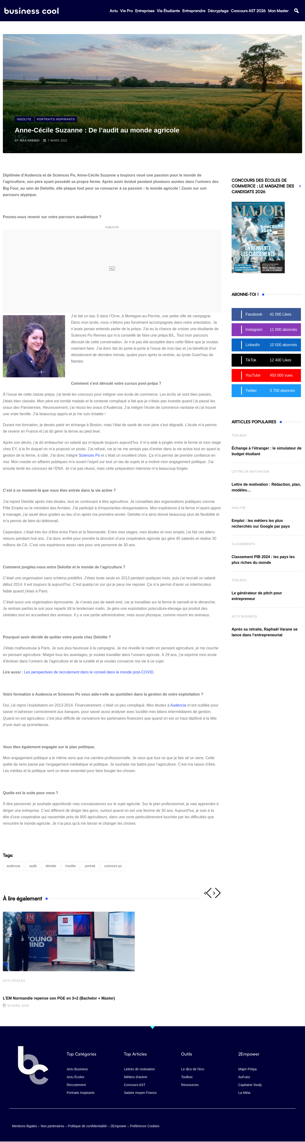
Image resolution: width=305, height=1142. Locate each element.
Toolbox (239, 435)
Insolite (70, 866)
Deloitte (51, 866)
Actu (114, 12)
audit (32, 866)
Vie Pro (126, 12)
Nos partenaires (52, 1124)
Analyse (239, 508)
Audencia (178, 705)
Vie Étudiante (168, 12)
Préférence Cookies (144, 1124)
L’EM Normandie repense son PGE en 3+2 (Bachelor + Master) (59, 999)
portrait (90, 866)
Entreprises (144, 12)
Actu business (244, 616)
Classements (243, 544)
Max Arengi (30, 140)
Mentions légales (24, 1124)
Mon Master (278, 12)
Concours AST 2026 (248, 12)
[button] (296, 12)
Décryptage (218, 12)
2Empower (118, 1124)
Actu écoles (14, 981)
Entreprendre (193, 12)
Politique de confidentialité (87, 1124)
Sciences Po (89, 455)
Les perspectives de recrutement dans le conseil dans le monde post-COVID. (89, 672)
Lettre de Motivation (250, 471)
